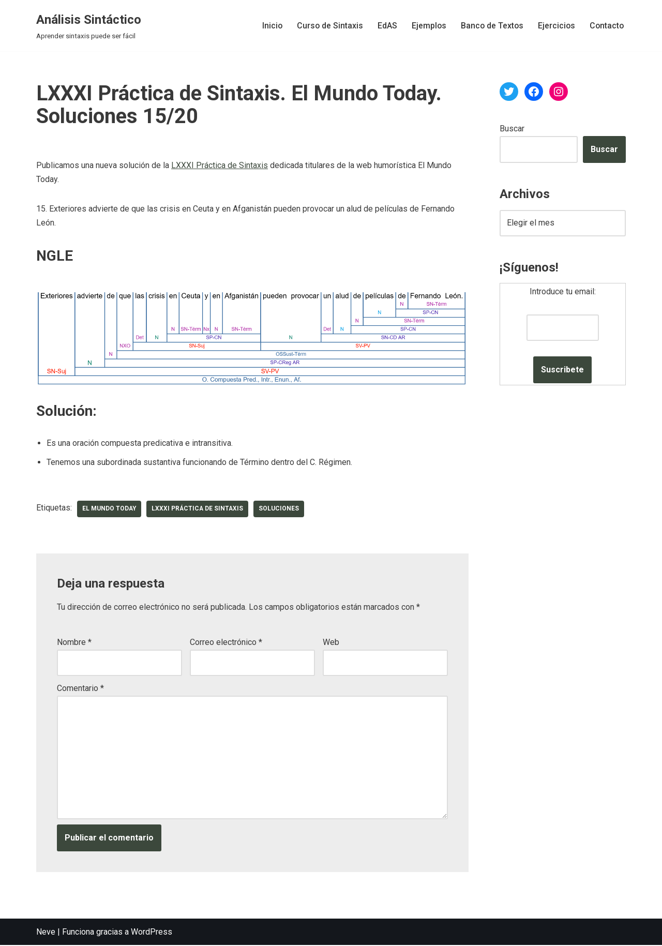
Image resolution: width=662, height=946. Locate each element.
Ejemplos (426, 26)
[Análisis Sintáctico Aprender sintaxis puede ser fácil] (88, 25)
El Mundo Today (109, 509)
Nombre (74, 643)
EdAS (384, 26)
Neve (45, 933)
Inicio (268, 26)
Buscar (512, 128)
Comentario (80, 689)
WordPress (151, 933)
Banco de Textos (490, 26)
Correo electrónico (226, 643)
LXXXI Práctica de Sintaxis (219, 166)
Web (331, 643)
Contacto (606, 26)
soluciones (281, 509)
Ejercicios (555, 26)
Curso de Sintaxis (326, 26)
